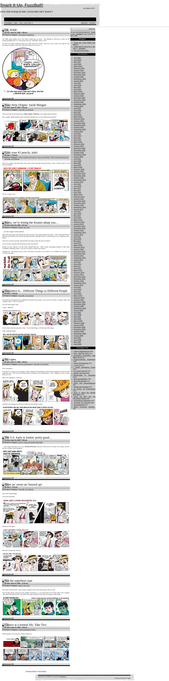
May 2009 (77, 317)
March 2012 (78, 245)
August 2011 (78, 260)
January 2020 (79, 171)
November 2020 (79, 150)
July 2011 (77, 262)
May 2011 (77, 266)
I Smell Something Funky (27, 629)
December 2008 (79, 327)
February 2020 (79, 169)
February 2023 (79, 94)
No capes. (11, 359)
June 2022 (77, 110)
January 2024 (79, 70)
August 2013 (78, 209)
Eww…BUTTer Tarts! (81, 353)
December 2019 (79, 174)
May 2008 (77, 342)
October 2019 (79, 178)
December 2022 (79, 98)
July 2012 (77, 237)
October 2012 (79, 230)
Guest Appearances (81, 363)
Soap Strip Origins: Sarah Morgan (25, 105)
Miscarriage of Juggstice (84, 375)
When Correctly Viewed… (84, 407)
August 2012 (78, 235)
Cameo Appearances (25, 364)
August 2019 (78, 182)
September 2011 (80, 258)
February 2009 (79, 323)
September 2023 (80, 79)
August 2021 (78, 131)
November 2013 (79, 203)
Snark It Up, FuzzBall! (21, 5)
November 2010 (79, 279)
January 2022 (79, 121)
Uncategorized (79, 405)
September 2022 (80, 104)
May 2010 (77, 291)
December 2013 (79, 201)
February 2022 (79, 119)
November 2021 (79, 125)
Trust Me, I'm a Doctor (26, 110)
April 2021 (77, 140)
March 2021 (78, 142)
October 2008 (79, 331)
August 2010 (78, 285)
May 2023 (77, 87)
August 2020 (78, 157)
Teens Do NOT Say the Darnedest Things (84, 397)
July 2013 (77, 211)
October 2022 (79, 102)
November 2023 (79, 75)
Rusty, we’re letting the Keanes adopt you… (31, 222)
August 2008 (78, 336)
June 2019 (77, 186)
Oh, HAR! (11, 30)
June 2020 (77, 161)
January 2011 (79, 275)
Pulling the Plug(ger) (81, 387)
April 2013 (77, 218)
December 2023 (79, 73)
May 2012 (77, 241)
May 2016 (77, 188)
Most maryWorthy (44, 157)
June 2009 (77, 315)
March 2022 (78, 117)
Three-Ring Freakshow (26, 35)
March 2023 (78, 91)
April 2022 (77, 115)
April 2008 (77, 344)
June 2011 (77, 264)
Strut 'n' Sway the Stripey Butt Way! (30, 442)
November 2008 (79, 329)
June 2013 (77, 214)
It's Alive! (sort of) (80, 371)
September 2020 (80, 155)
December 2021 (79, 123)
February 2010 (79, 298)
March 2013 (78, 220)
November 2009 (79, 304)
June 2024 (77, 60)
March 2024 (78, 66)
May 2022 (77, 113)
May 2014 (77, 190)
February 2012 (79, 247)
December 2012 (79, 226)
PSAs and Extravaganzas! (60, 157)
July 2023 (77, 83)
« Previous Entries (31, 671)
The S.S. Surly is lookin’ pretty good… (28, 437)
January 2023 (79, 96)
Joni (129, 678)
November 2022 (79, 100)
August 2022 (78, 106)
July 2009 (77, 313)
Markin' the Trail (23, 227)
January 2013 (79, 224)
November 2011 (79, 254)
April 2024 (77, 64)
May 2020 (77, 163)
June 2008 (77, 340)
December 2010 (79, 277)
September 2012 (80, 233)
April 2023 (77, 89)
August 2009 (78, 310)
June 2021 (77, 136)
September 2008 (80, 334)
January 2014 (79, 199)
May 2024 (77, 62)
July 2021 (77, 134)
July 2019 (77, 184)
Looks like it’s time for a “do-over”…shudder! (84, 47)
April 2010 (77, 294)
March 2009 (78, 321)
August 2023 (78, 81)
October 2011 (79, 256)
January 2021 (79, 146)
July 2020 (77, 159)
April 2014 (77, 193)
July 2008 (77, 338)
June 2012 (77, 239)
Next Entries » (42, 671)
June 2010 (77, 289)
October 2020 (79, 153)
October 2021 (79, 127)
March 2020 (78, 167)
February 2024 (79, 68)
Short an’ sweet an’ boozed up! (23, 484)
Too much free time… (82, 51)
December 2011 (79, 251)
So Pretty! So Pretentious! (84, 389)
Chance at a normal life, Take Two (25, 624)
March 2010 (78, 296)
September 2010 (80, 283)
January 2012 (79, 249)
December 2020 (79, 148)
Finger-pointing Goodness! (27, 157)
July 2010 (77, 287)
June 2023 (77, 85)
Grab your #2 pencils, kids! (21, 152)
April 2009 (77, 319)
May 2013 (77, 216)
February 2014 (79, 197)
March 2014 (78, 195)
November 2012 (79, 228)
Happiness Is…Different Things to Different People (36, 290)
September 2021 (80, 129)
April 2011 (77, 268)
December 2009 (79, 302)
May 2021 (77, 138)
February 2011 (79, 273)
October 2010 (79, 281)
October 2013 (79, 205)
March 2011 (78, 270)
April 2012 (77, 243)
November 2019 (79, 176)
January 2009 (79, 325)
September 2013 (80, 207)
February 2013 (79, 222)
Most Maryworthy (80, 381)
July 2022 (77, 108)
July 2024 (77, 58)
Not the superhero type (18, 580)
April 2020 (77, 165)
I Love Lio (77, 365)
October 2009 (79, 306)
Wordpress (63, 676)
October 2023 (79, 77)
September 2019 (80, 180)
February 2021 (79, 144)
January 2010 (79, 300)
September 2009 (80, 308)
